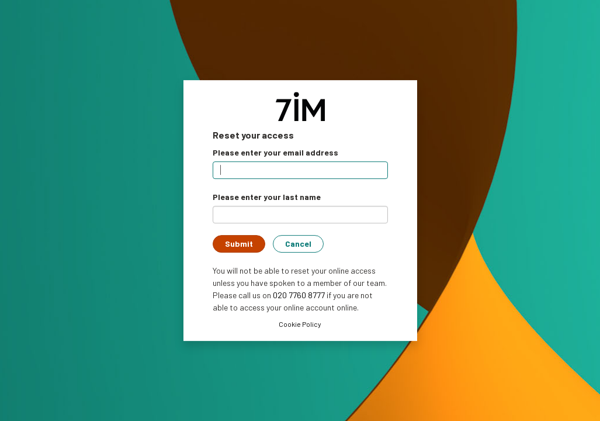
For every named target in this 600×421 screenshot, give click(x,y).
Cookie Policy (300, 324)
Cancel (298, 244)
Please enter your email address (275, 152)
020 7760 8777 (299, 295)
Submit (239, 244)
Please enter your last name (267, 197)
